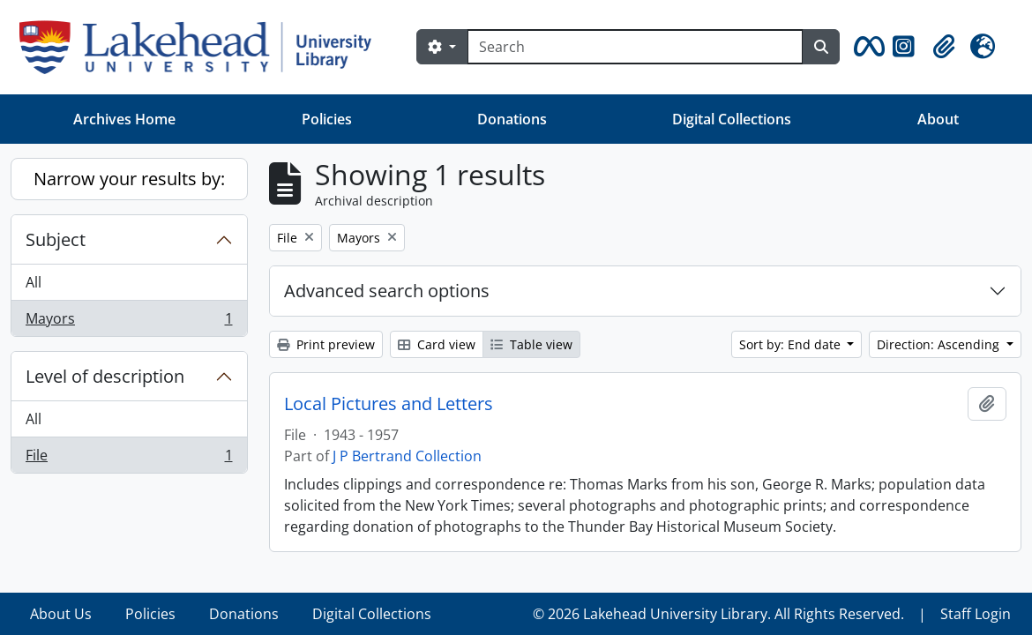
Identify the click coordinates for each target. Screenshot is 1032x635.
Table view (531, 344)
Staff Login (975, 614)
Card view (436, 344)
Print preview (326, 344)
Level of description (105, 376)
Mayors (129, 322)
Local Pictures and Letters (388, 404)
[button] (866, 46)
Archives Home (124, 119)
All (33, 282)
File (129, 458)
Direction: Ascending (940, 344)
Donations (512, 119)
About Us (61, 614)
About (938, 119)
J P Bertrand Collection (407, 456)
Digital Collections (731, 119)
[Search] (635, 46)
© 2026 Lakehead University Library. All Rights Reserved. (718, 614)
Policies (327, 119)
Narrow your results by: (129, 178)
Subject (56, 239)
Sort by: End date (791, 344)
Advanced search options (387, 291)
